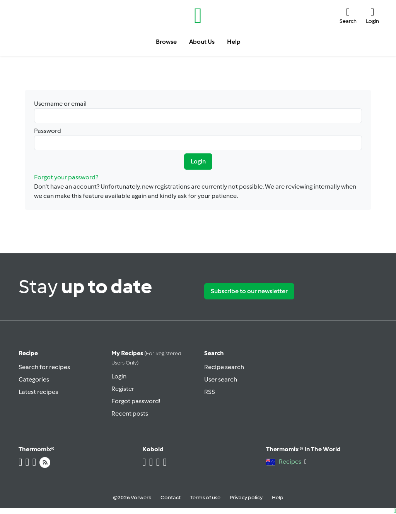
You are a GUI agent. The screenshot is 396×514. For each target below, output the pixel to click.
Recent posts (129, 413)
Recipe (28, 353)
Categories (34, 379)
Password (198, 138)
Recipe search (224, 367)
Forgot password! (135, 401)
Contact (170, 497)
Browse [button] (166, 41)
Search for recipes (44, 367)
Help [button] (234, 41)
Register (122, 388)
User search (220, 379)
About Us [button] (202, 41)
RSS (209, 391)
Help (277, 497)
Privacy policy (246, 497)
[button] (348, 15)
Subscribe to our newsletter (249, 291)
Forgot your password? (66, 177)
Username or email (198, 111)
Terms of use (205, 497)
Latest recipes (38, 391)
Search (214, 353)
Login (198, 161)
